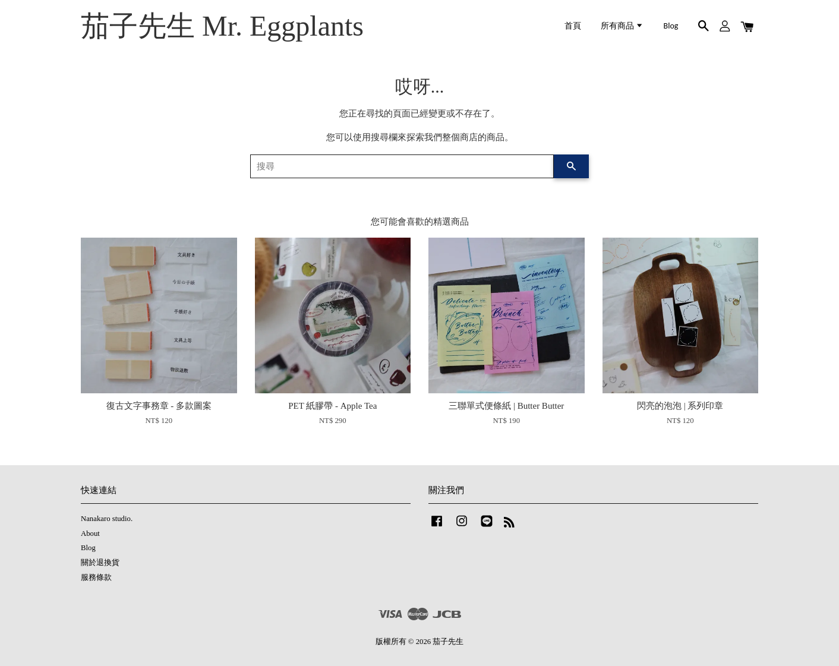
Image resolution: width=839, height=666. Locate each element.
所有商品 (622, 26)
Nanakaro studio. (107, 519)
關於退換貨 (100, 562)
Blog (671, 26)
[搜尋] (402, 166)
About (90, 533)
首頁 (572, 26)
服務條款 (96, 577)
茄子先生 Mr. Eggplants (222, 26)
